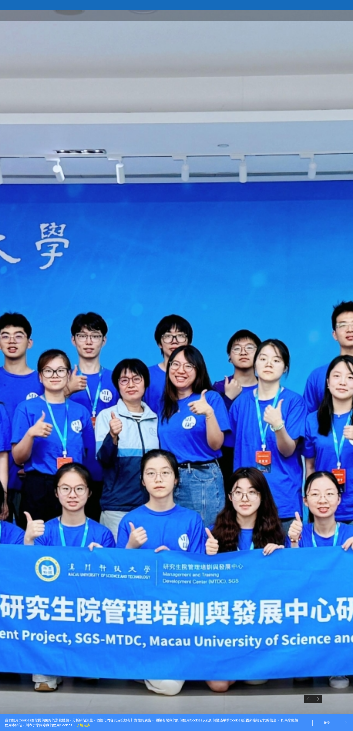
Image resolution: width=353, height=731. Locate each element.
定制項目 (289, 14)
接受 (327, 723)
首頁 (221, 14)
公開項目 (265, 14)
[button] (308, 699)
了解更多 (83, 725)
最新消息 (313, 14)
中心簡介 (241, 14)
